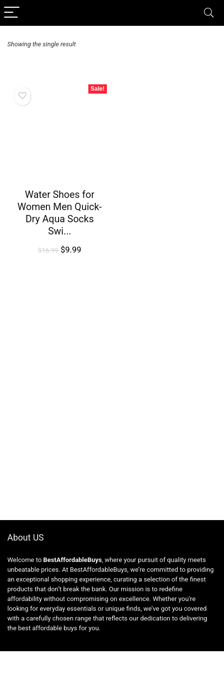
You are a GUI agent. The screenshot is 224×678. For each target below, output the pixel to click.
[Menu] (11, 13)
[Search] (209, 13)
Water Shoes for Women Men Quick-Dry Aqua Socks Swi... (60, 213)
